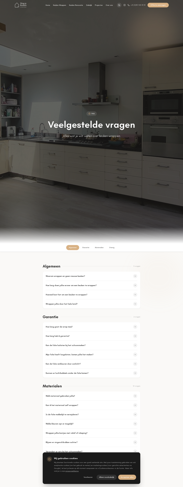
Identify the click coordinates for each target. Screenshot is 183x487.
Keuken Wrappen (59, 5)
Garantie (85, 247)
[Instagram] (125, 5)
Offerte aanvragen (158, 5)
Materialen (99, 247)
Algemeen (73, 247)
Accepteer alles (127, 477)
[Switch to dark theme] (119, 5)
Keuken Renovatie (76, 5)
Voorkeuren (88, 477)
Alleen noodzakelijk (106, 477)
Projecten (99, 5)
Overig (111, 247)
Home (48, 5)
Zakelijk (89, 5)
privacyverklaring (72, 471)
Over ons (109, 5)
